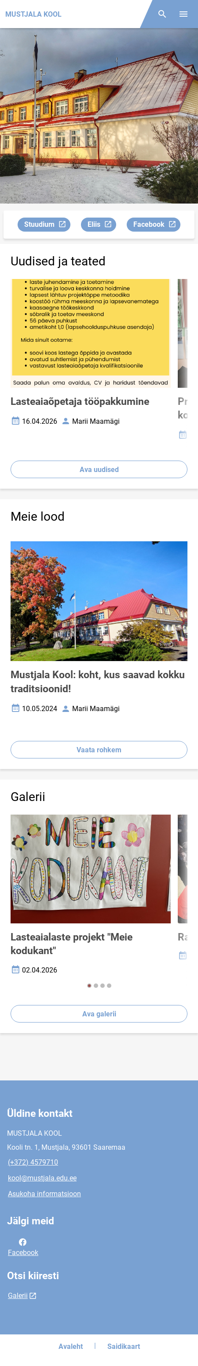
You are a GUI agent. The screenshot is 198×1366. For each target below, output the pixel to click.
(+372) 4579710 (33, 1162)
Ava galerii (99, 1014)
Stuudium (47, 226)
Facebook (156, 226)
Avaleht (71, 1346)
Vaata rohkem (99, 750)
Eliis (101, 226)
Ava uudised (99, 469)
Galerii (18, 1295)
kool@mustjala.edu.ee (42, 1178)
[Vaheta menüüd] (183, 14)
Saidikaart (123, 1346)
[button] (89, 985)
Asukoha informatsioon (44, 1194)
